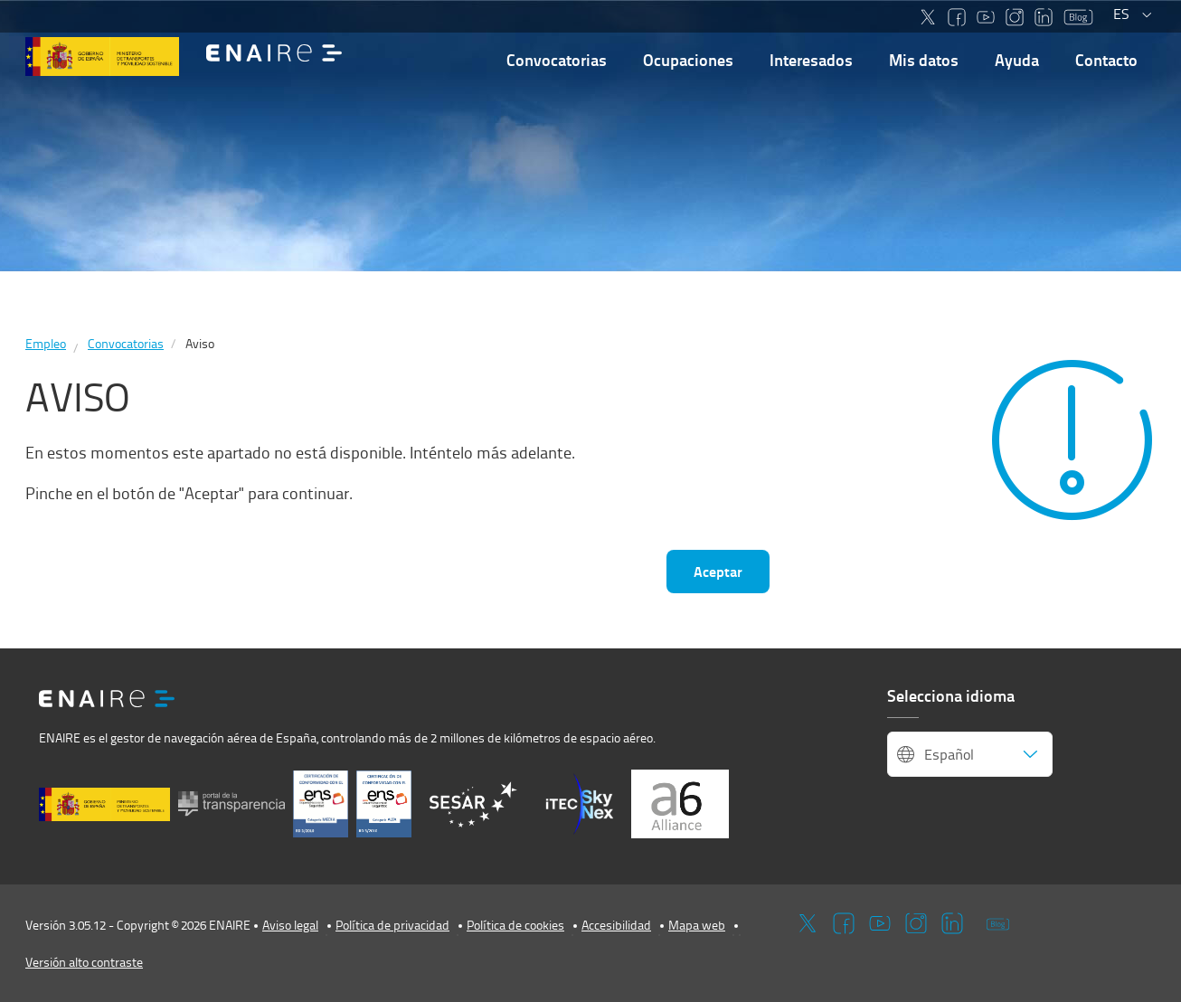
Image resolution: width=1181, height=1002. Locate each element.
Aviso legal (290, 924)
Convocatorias (556, 59)
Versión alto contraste (84, 961)
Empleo (45, 343)
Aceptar (718, 571)
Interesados (811, 59)
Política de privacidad (392, 924)
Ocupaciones (688, 59)
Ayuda (1017, 59)
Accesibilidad (616, 924)
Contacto (1106, 59)
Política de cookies (515, 924)
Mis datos (924, 59)
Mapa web (696, 924)
